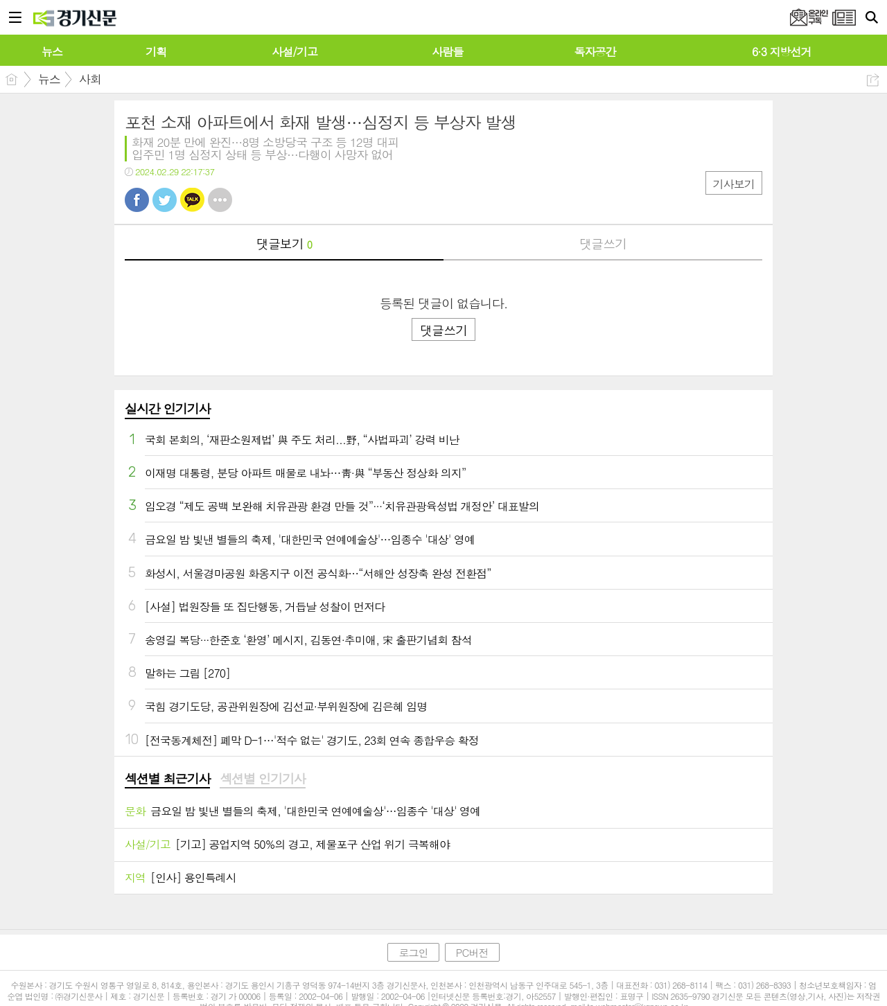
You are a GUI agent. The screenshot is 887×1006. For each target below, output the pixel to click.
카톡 (192, 200)
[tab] (167, 779)
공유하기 (873, 80)
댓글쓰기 (602, 243)
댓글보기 (284, 243)
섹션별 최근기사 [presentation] (167, 778)
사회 (90, 79)
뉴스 (49, 79)
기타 (220, 200)
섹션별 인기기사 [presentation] (262, 778)
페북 (137, 200)
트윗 (164, 200)
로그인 (413, 952)
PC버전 (472, 952)
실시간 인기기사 (167, 408)
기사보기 (734, 184)
